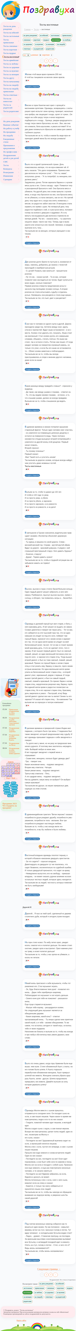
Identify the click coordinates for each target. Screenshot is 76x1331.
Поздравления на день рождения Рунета (14, 737)
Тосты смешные (10, 46)
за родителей (38, 49)
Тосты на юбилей (11, 32)
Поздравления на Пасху (14, 744)
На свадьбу (8, 135)
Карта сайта (21, 1320)
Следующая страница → (49, 1269)
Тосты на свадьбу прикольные (11, 90)
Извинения (8, 176)
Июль (14, 783)
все (26, 55)
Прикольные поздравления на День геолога (14, 712)
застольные (55, 35)
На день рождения (11, 121)
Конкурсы (7, 169)
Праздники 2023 (9, 803)
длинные (36, 55)
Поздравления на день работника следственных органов (14, 721)
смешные (26, 40)
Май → (15, 778)
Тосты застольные (11, 36)
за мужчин (39, 44)
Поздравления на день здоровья (14, 729)
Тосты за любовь (10, 64)
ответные (26, 49)
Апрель (11, 762)
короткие (36, 40)
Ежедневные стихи (8, 140)
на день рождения (30, 35)
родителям (50, 49)
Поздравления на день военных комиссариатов (14, 750)
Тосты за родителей (7, 106)
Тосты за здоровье (11, 67)
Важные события (10, 125)
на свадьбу (61, 44)
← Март (7, 778)
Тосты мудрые (9, 53)
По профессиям (10, 152)
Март (14, 793)
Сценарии (7, 179)
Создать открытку (32, 87)
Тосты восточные (11, 57)
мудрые (46, 40)
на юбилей (44, 35)
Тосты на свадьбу (11, 85)
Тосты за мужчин (10, 71)
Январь (14, 790)
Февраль (8, 793)
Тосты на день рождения (9, 27)
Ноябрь (14, 788)
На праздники (9, 132)
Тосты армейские (10, 60)
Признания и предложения (9, 146)
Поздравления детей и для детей (11, 156)
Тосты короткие (10, 49)
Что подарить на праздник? (9, 806)
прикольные (66, 35)
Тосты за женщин (11, 74)
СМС (5, 162)
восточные (56, 40)
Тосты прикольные (8, 41)
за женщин (50, 44)
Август (6, 785)
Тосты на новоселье (7, 100)
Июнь (7, 783)
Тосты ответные (10, 95)
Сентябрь (14, 785)
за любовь (66, 40)
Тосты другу (8, 78)
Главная (27, 29)
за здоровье (27, 44)
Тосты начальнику (11, 81)
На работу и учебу (11, 128)
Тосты (6, 165)
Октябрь (7, 788)
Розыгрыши (8, 172)
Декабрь (7, 790)
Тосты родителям (10, 111)
